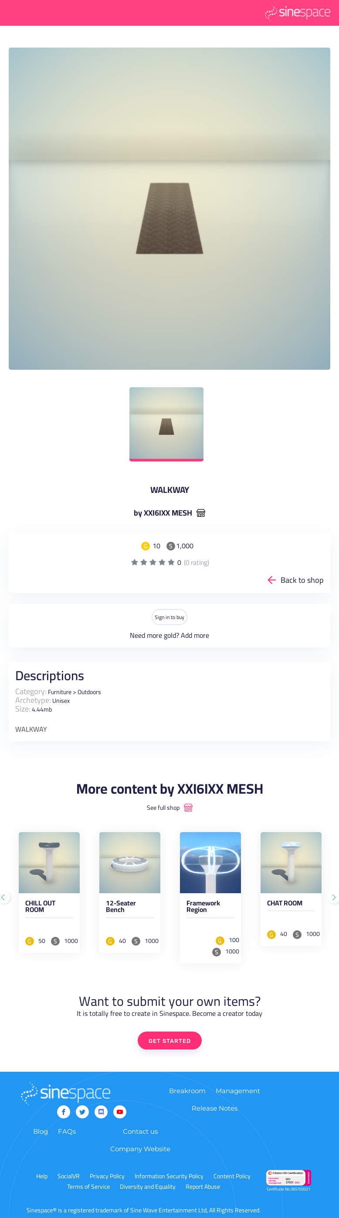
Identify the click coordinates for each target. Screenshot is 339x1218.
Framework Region (203, 908)
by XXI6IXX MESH (163, 513)
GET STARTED (170, 1041)
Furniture (59, 692)
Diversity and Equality (148, 1186)
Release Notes (214, 1108)
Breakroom (187, 1091)
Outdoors (89, 692)
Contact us (140, 1131)
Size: (23, 709)
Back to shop (302, 580)
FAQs (67, 1131)
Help (41, 1176)
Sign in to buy (169, 617)
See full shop (163, 807)
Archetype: (33, 700)
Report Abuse (203, 1186)
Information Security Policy (169, 1176)
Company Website (140, 1149)
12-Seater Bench (121, 908)
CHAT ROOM (284, 904)
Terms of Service (88, 1186)
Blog (40, 1131)
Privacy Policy (107, 1176)
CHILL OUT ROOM (40, 908)
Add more (195, 635)
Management (238, 1091)
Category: (31, 691)
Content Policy (232, 1176)
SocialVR (69, 1176)
